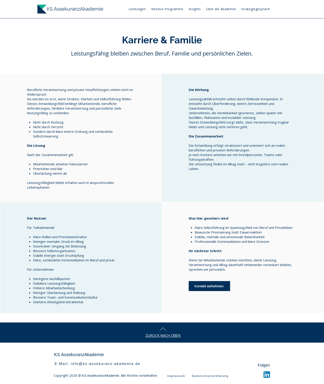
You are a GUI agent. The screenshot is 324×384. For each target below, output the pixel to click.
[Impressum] (176, 375)
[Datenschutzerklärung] (217, 375)
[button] (195, 9)
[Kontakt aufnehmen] (209, 286)
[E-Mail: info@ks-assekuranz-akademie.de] (100, 363)
